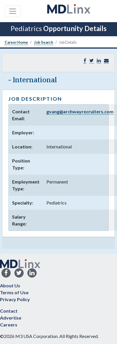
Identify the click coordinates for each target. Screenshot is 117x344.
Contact (9, 311)
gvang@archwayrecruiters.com (80, 111)
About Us (10, 285)
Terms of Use (14, 292)
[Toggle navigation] (13, 11)
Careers (8, 324)
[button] (106, 61)
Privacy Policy (15, 299)
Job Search (43, 42)
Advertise (10, 317)
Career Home (16, 42)
